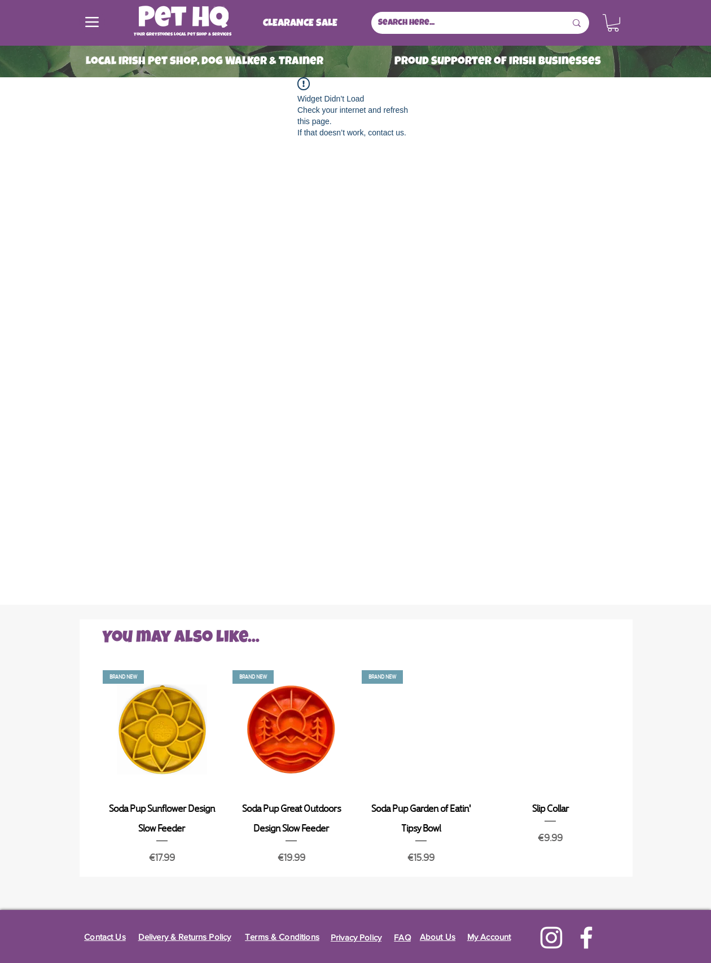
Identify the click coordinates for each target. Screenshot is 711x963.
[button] (613, 23)
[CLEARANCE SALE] (300, 24)
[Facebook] (586, 937)
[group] (356, 769)
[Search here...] (463, 23)
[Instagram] (551, 937)
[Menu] (92, 22)
